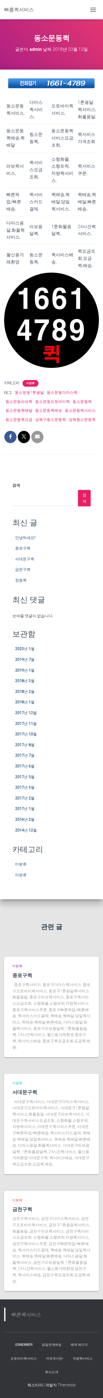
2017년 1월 (25, 808)
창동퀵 (21, 580)
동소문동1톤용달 (29, 392)
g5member (24, 1345)
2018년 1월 (25, 702)
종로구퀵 (22, 548)
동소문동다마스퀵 (62, 392)
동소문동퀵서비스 (80, 410)
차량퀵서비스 (83, 1358)
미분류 (30, 383)
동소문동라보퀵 (18, 401)
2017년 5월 (25, 777)
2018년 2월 (25, 691)
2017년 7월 (25, 755)
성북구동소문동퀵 (50, 419)
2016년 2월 (25, 819)
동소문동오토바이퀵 (52, 401)
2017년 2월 (25, 798)
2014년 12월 (26, 830)
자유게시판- (55, 1358)
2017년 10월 (26, 734)
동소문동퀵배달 (18, 410)
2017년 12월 (26, 713)
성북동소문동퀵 (82, 419)
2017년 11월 (26, 723)
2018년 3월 (25, 681)
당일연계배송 (52, 1345)
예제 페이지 (79, 1345)
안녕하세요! (25, 538)
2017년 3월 (25, 787)
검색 (16, 485)
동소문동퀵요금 (18, 419)
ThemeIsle (67, 1385)
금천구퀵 (22, 569)
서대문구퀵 (24, 559)
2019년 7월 (25, 659)
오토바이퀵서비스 (23, 1358)
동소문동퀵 (82, 401)
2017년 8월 (25, 745)
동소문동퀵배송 (48, 410)
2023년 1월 (25, 649)
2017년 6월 (25, 766)
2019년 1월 (25, 670)
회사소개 (51, 1372)
